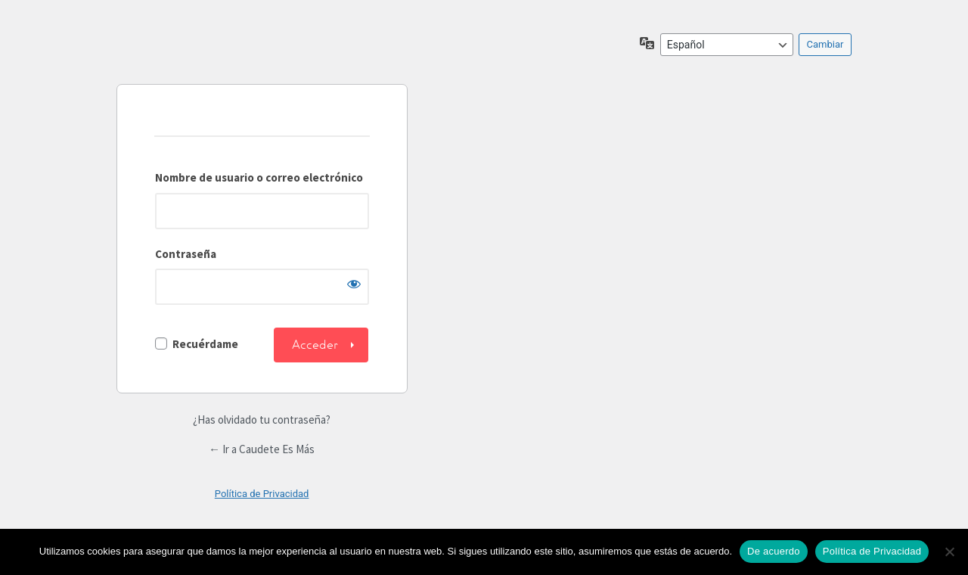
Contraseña (185, 254)
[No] (949, 551)
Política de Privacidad (262, 493)
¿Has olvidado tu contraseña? (261, 419)
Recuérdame (205, 344)
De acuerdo (773, 551)
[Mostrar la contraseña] (354, 284)
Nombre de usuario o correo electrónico (259, 177)
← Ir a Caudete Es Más (262, 449)
